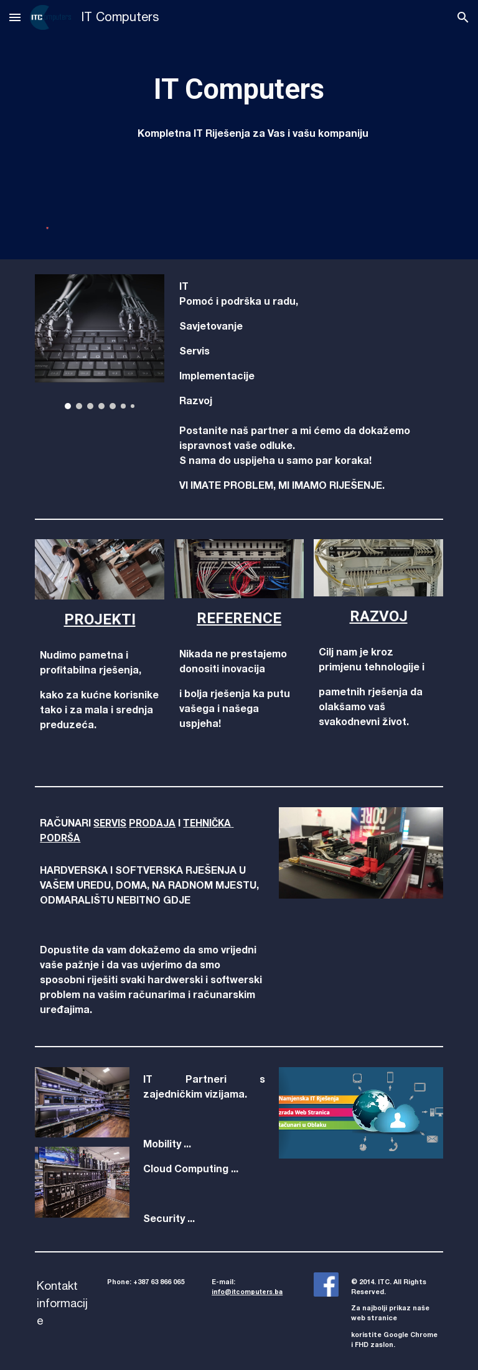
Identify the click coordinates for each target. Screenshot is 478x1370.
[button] (15, 17)
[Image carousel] (99, 341)
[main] (239, 90)
